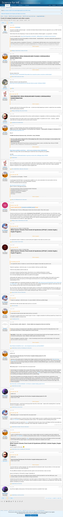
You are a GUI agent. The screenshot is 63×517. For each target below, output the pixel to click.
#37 (61, 410)
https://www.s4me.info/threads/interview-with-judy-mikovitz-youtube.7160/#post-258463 (28, 83)
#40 (61, 486)
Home (3, 5)
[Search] (59, 5)
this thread (17, 27)
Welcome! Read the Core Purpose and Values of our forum (13, 13)
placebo (25, 20)
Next (11, 22)
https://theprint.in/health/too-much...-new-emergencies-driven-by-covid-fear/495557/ (27, 345)
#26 (61, 125)
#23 (61, 79)
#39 (61, 452)
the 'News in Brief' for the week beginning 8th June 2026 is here (17, 10)
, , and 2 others (18, 76)
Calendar (27, 5)
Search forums (9, 7)
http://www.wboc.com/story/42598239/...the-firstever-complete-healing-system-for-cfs (27, 383)
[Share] (59, 25)
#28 (61, 172)
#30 (61, 223)
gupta (18, 20)
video (27, 422)
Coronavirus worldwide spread (28, 207)
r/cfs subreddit (16, 419)
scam (29, 20)
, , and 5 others (19, 110)
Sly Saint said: (14, 94)
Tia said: (12, 298)
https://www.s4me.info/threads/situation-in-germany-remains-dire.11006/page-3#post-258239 (29, 155)
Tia (2, 20)
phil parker (21, 20)
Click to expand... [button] (35, 46)
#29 (61, 202)
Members (20, 5)
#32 (61, 295)
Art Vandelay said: (14, 261)
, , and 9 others (20, 50)
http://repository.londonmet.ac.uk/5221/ (18, 185)
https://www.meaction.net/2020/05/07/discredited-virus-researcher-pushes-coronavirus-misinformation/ (31, 74)
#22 (61, 53)
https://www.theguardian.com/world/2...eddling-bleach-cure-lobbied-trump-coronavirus (38, 36)
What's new (13, 5)
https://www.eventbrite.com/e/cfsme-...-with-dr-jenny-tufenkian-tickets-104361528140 (28, 150)
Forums (7, 5)
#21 (61, 25)
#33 (61, 308)
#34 (61, 322)
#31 (61, 244)
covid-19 (14, 20)
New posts (3, 7)
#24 (61, 91)
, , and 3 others (20, 220)
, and (17, 407)
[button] (17, 5)
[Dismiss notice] (61, 10)
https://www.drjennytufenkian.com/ (17, 130)
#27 (61, 160)
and (17, 122)
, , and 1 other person (19, 199)
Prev (3, 22)
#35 (61, 351)
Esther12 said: (14, 205)
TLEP (39, 372)
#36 (61, 389)
